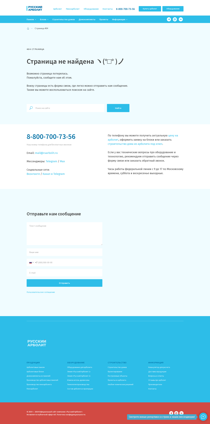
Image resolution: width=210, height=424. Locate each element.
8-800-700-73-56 (125, 9)
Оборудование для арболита (79, 367)
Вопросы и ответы (156, 376)
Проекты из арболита (117, 380)
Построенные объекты (117, 376)
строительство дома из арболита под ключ (135, 143)
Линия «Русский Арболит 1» (79, 371)
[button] (150, 8)
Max (62, 161)
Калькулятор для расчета (159, 367)
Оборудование (91, 8)
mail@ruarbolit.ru (46, 153)
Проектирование (115, 371)
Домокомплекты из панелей (38, 376)
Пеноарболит (73, 8)
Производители (155, 384)
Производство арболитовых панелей (42, 380)
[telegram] (169, 19)
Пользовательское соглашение (41, 292)
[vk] (181, 19)
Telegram (51, 161)
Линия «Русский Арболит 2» (79, 376)
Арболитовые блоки (35, 371)
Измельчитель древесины (78, 380)
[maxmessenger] (175, 19)
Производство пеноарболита (39, 384)
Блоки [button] (43, 19)
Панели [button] (30, 19)
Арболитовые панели (36, 367)
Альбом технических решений (120, 384)
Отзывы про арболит (157, 380)
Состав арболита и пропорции (80, 388)
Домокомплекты (87, 19)
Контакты (108, 8)
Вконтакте (33, 173)
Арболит (57, 8)
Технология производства (78, 384)
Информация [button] (119, 19)
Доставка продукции (157, 371)
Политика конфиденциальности (71, 414)
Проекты (103, 19)
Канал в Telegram (54, 173)
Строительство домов (63, 19)
